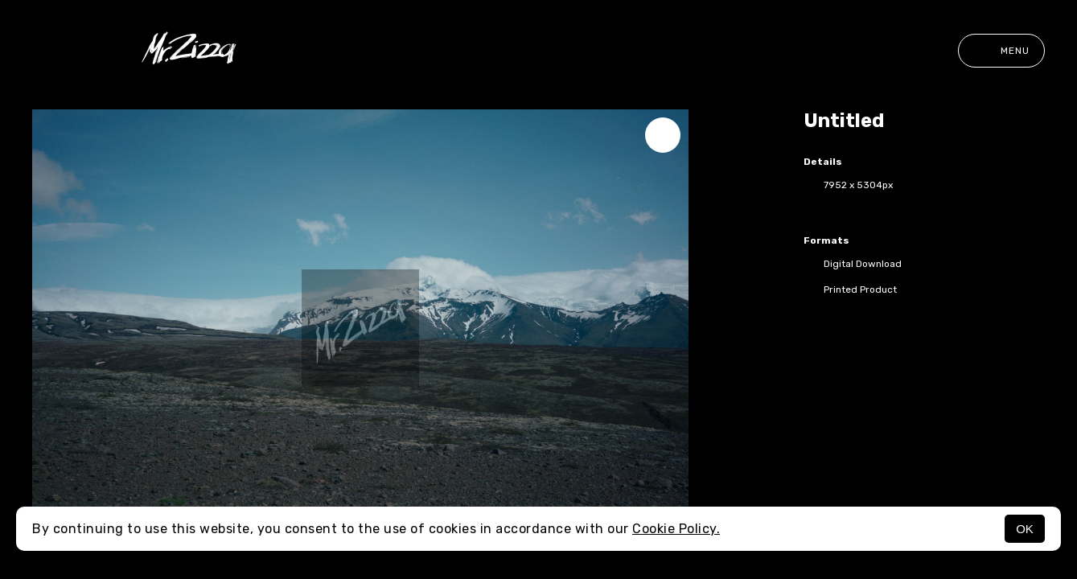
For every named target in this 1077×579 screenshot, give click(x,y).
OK (1025, 529)
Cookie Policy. (676, 528)
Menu (1001, 50)
